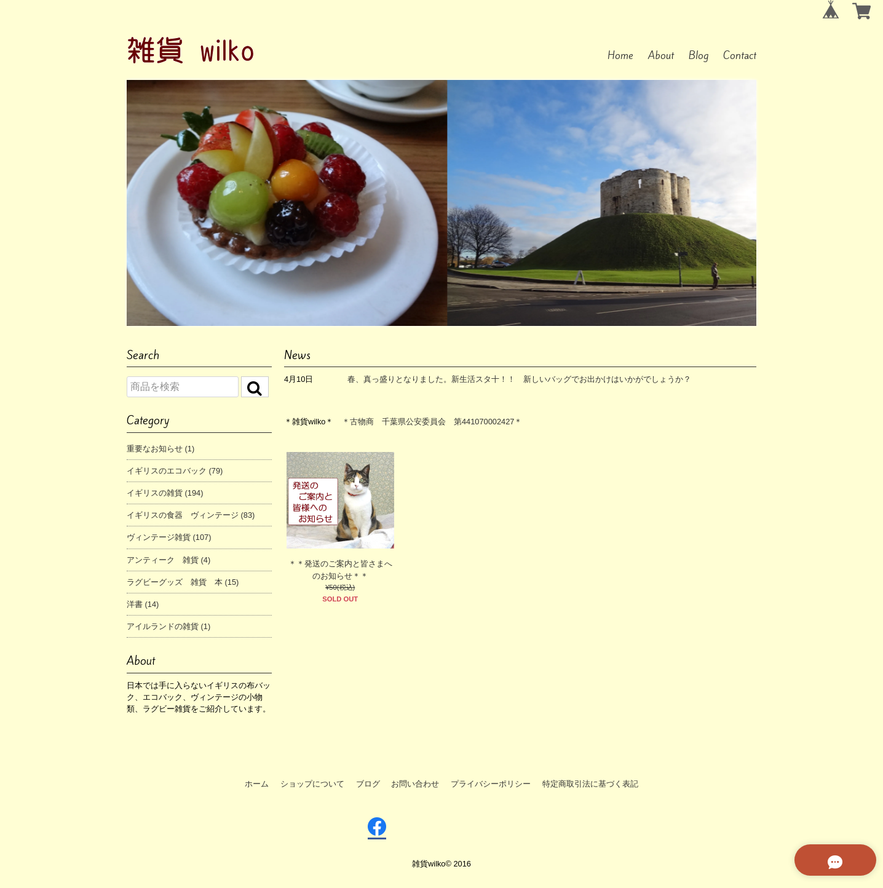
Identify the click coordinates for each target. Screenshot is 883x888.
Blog (698, 55)
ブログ (368, 783)
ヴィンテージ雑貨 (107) (169, 537)
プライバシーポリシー (491, 783)
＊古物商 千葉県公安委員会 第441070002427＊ (432, 421)
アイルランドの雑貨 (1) (168, 626)
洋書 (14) (143, 604)
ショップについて (312, 783)
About (661, 55)
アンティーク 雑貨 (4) (168, 560)
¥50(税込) (340, 587)
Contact (739, 55)
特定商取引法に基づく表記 (590, 783)
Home (620, 55)
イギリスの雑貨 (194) (165, 493)
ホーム (257, 783)
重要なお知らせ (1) (160, 448)
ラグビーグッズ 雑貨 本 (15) (183, 582)
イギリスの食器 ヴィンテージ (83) (191, 515)
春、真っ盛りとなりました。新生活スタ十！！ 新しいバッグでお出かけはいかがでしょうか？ (519, 379)
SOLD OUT (340, 599)
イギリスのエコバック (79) (175, 470)
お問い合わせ (415, 783)
